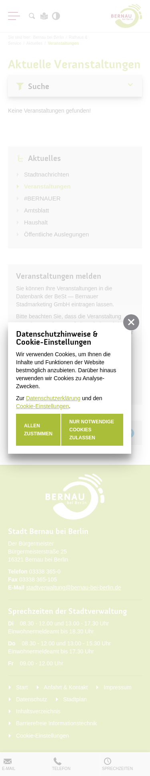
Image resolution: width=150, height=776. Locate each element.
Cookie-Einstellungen (42, 406)
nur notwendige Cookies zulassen (91, 430)
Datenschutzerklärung (53, 398)
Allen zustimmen (38, 430)
